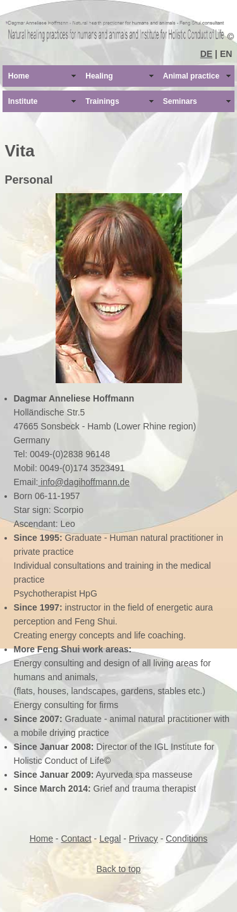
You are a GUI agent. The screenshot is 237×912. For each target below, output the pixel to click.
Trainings (102, 101)
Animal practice (191, 76)
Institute (23, 101)
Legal (110, 838)
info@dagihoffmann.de (84, 482)
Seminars (180, 101)
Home (18, 76)
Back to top (118, 869)
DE (206, 54)
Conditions (186, 838)
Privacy (143, 838)
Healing (98, 76)
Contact (76, 838)
